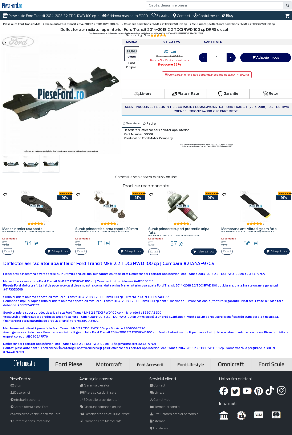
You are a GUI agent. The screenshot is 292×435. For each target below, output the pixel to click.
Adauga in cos (265, 57)
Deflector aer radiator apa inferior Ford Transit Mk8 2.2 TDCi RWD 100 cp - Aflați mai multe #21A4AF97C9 (79, 344)
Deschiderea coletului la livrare (105, 414)
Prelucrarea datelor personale (174, 414)
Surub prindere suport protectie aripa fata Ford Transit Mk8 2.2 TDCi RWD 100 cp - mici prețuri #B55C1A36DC (82, 312)
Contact (157, 385)
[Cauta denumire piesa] (215, 5)
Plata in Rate (185, 94)
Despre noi (20, 392)
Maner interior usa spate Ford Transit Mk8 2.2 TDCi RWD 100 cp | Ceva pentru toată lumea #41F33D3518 (78, 281)
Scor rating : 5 (146, 35)
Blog (16, 385)
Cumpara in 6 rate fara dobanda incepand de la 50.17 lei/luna (207, 74)
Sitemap (158, 421)
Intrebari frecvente (26, 399)
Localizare (159, 428)
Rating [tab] (149, 123)
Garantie (228, 94)
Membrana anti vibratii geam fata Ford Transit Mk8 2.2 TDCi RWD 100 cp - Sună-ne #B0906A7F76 (74, 328)
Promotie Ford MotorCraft (100, 421)
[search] (287, 5)
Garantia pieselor (94, 385)
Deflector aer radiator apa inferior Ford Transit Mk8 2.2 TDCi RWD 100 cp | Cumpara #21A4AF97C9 (109, 263)
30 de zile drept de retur (99, 399)
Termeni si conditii (165, 407)
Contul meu (160, 399)
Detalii (8, 251)
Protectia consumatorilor (30, 421)
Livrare (142, 94)
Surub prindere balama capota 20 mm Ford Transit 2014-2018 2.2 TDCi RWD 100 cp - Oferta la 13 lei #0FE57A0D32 (86, 297)
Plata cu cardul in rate (98, 392)
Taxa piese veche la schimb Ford (35, 414)
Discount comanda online (100, 407)
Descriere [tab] (131, 123)
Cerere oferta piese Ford (30, 407)
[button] (287, 16)
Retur (270, 94)
